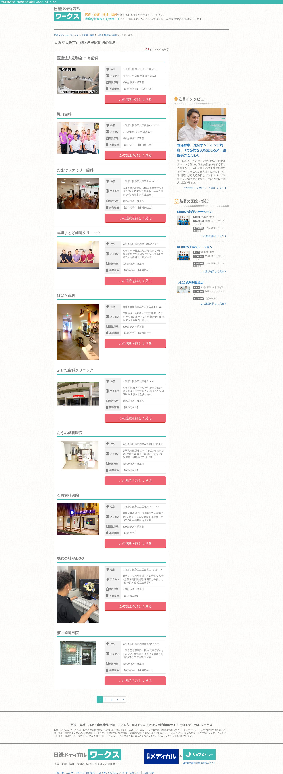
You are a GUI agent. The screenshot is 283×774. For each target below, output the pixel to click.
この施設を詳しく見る (135, 99)
